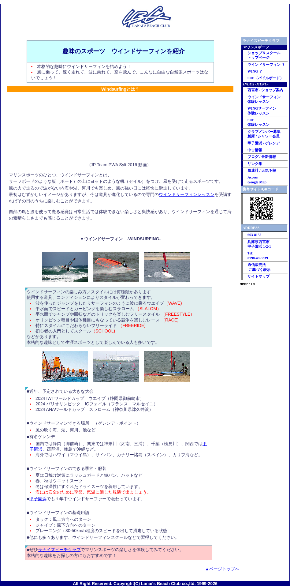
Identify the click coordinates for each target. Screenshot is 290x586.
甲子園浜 (37, 498)
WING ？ (254, 71)
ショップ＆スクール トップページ (264, 55)
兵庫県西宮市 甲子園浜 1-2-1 (259, 244)
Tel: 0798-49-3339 (257, 255)
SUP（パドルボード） (265, 78)
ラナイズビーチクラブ (59, 549)
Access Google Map (256, 179)
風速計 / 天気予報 (261, 170)
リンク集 (254, 164)
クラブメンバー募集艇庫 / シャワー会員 (264, 134)
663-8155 (254, 235)
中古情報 (254, 150)
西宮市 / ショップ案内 (265, 90)
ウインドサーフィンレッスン (186, 194)
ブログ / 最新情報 (261, 157)
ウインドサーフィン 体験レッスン (264, 99)
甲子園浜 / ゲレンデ (263, 143)
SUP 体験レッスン (258, 122)
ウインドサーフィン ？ (266, 64)
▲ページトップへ (222, 568)
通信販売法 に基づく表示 (258, 267)
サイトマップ (258, 276)
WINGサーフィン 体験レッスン (261, 110)
